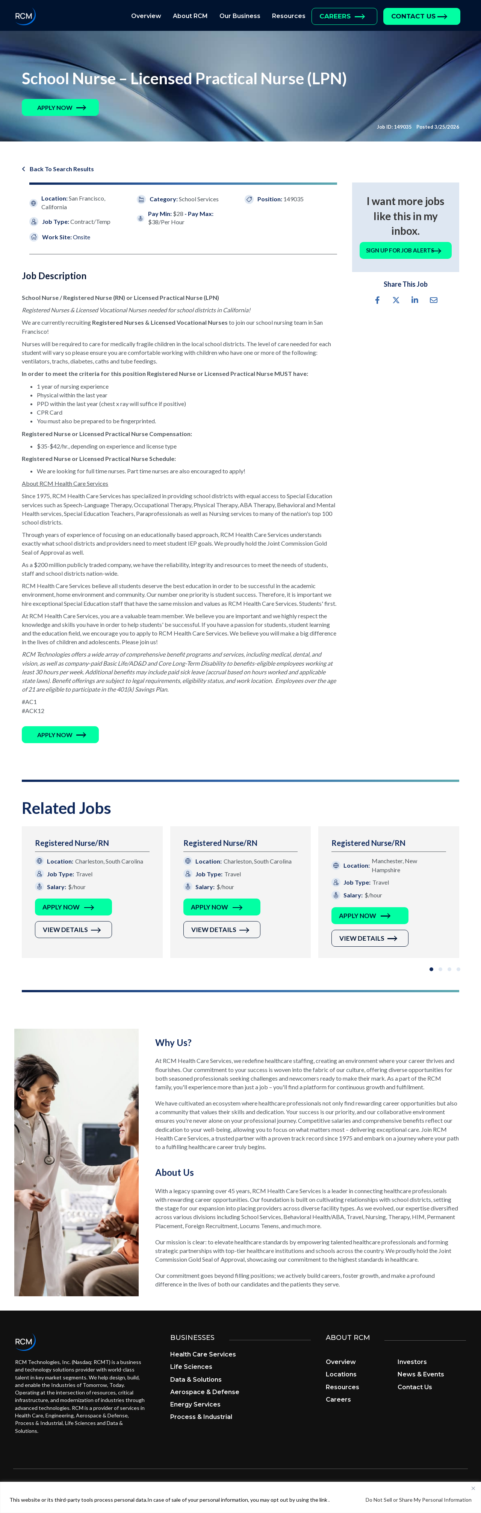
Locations (341, 1375)
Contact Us (413, 16)
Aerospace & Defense (204, 1392)
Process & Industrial (201, 1417)
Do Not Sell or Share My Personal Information (419, 1499)
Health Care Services (203, 1355)
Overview (146, 16)
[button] (55, 107)
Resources (289, 16)
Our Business (239, 16)
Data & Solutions (196, 1380)
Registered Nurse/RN (72, 843)
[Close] (473, 1488)
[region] (240, 1497)
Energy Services (195, 1405)
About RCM (190, 16)
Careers (335, 16)
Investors (412, 1362)
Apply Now (61, 908)
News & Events (421, 1375)
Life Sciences (191, 1367)
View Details (65, 930)
